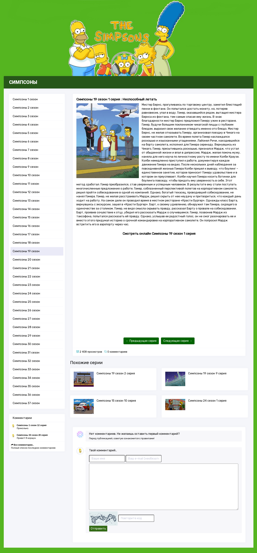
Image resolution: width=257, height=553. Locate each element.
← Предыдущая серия (141, 340)
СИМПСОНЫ (23, 82)
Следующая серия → (177, 340)
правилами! (147, 438)
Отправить (98, 528)
